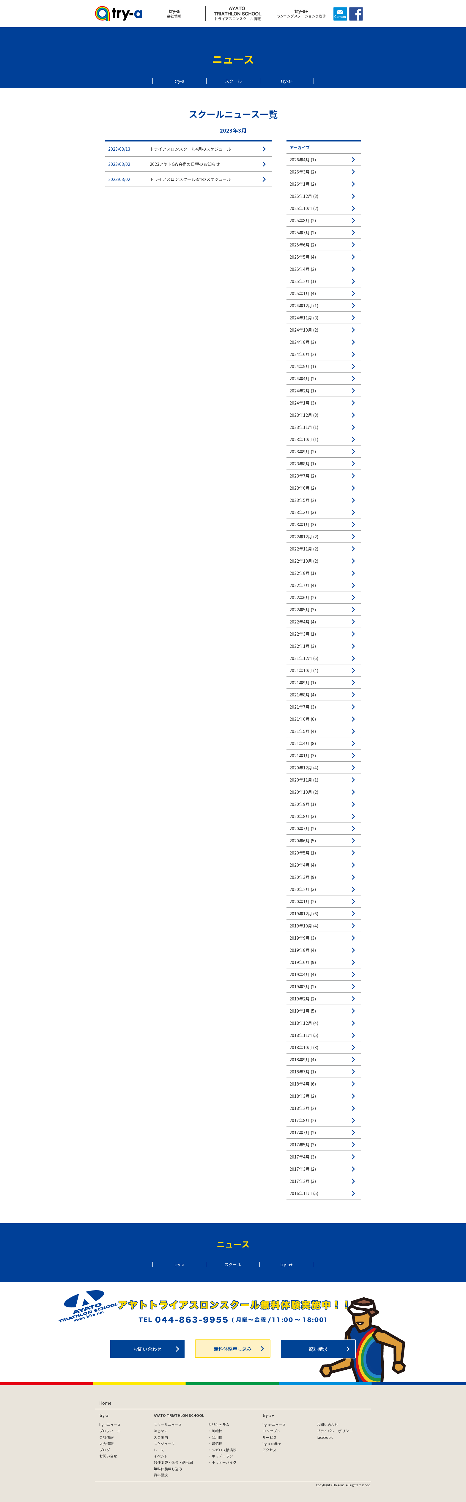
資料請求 (318, 1349)
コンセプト (271, 1430)
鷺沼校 (217, 1443)
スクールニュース (168, 1424)
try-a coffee (271, 1443)
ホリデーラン (222, 1455)
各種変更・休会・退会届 (173, 1462)
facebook (325, 1437)
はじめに (161, 1430)
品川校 (217, 1437)
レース (159, 1449)
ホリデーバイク (224, 1462)
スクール (233, 81)
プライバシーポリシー (334, 1430)
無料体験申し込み (233, 1348)
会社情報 (106, 1437)
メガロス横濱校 (224, 1449)
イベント (161, 1455)
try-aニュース (110, 1424)
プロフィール (110, 1430)
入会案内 (161, 1437)
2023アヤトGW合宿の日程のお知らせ (185, 164)
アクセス (269, 1449)
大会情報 (106, 1443)
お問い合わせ (147, 1349)
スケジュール (164, 1443)
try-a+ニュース (274, 1424)
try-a (179, 81)
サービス (269, 1437)
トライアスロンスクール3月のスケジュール (190, 179)
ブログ (104, 1449)
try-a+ (287, 81)
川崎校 (217, 1430)
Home (105, 1403)
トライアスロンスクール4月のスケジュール (190, 149)
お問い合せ (108, 1455)
